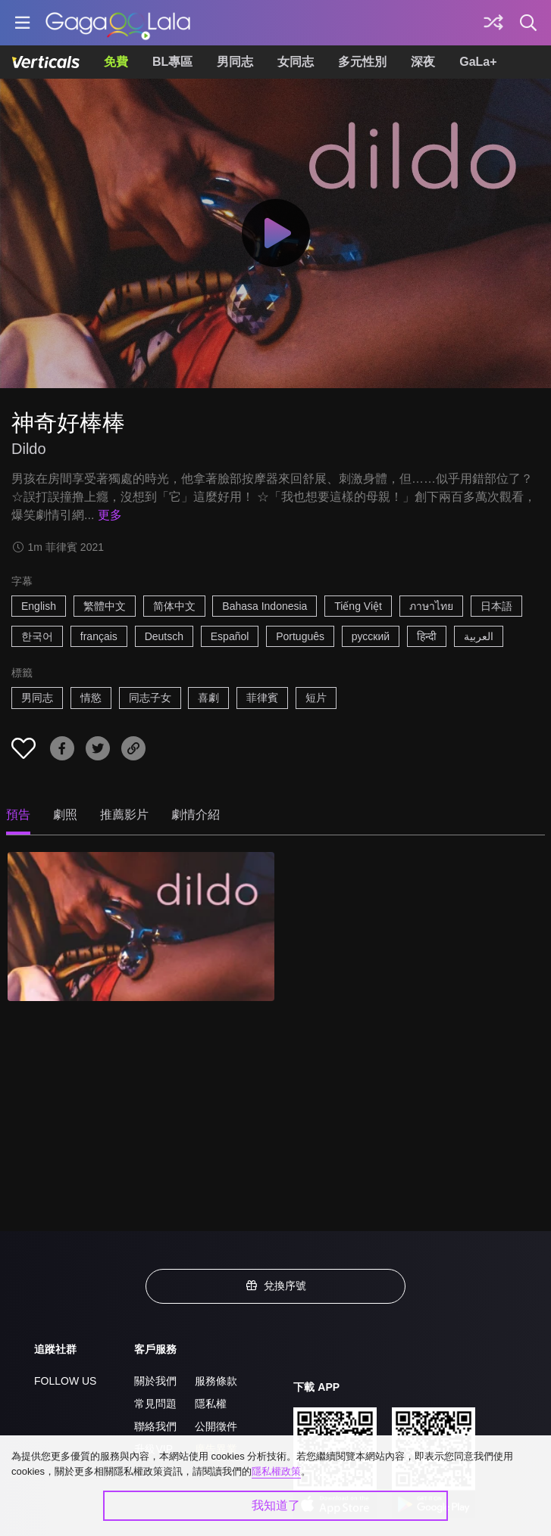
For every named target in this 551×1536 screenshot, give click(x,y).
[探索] (493, 23)
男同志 (235, 61)
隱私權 (211, 1404)
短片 (316, 698)
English (38, 606)
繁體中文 (104, 606)
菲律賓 (262, 698)
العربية (478, 636)
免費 (116, 61)
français (98, 636)
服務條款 (216, 1381)
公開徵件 (216, 1426)
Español (230, 636)
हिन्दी (427, 636)
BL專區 (172, 61)
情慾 (91, 698)
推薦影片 (124, 814)
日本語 (496, 606)
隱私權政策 (276, 1471)
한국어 (37, 636)
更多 (110, 514)
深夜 (423, 61)
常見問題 (155, 1404)
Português (300, 636)
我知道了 (276, 1505)
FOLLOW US (65, 1381)
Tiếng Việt (358, 606)
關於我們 (155, 1381)
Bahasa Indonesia (264, 606)
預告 (18, 814)
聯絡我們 (155, 1426)
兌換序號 (276, 1285)
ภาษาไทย (431, 606)
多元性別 (362, 61)
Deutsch (164, 636)
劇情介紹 (195, 814)
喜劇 (208, 698)
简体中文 (174, 606)
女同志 (295, 61)
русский (371, 636)
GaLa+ (477, 61)
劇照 (65, 814)
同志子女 (150, 698)
